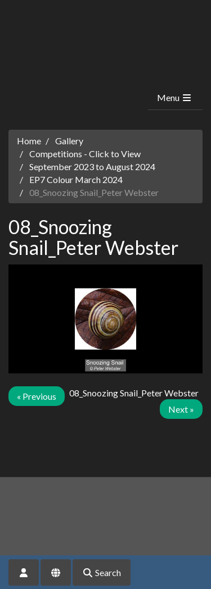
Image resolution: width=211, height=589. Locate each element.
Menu (174, 97)
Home (29, 140)
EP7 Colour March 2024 (76, 179)
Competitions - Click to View (85, 153)
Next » (181, 409)
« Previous (36, 396)
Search (101, 572)
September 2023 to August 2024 (92, 166)
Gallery (69, 140)
